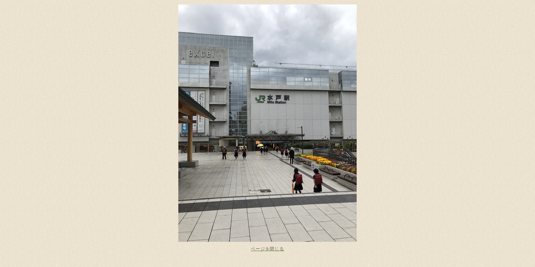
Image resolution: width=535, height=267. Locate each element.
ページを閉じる (267, 248)
